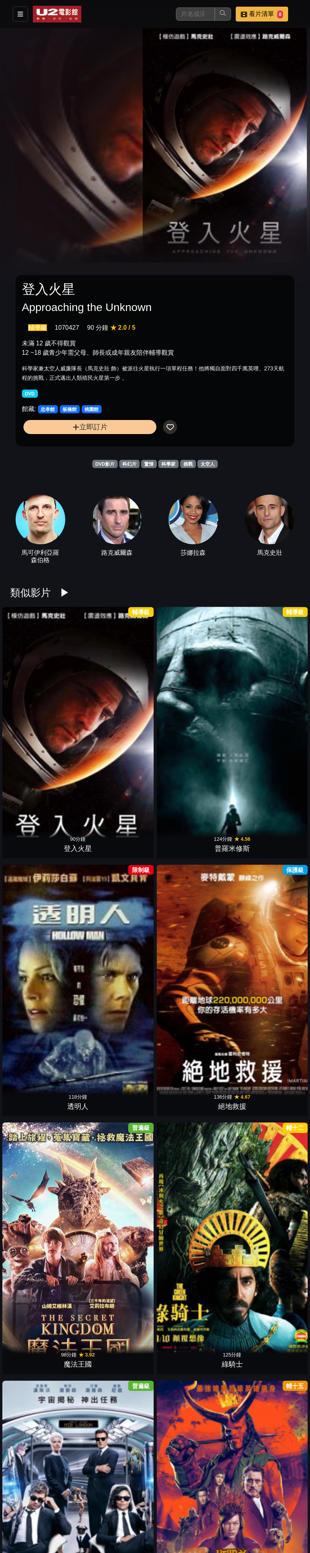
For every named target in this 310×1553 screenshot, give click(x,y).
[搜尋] (195, 14)
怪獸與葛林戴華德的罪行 (129, 753)
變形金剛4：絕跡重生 (80, 1289)
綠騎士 (280, 674)
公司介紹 (138, 1527)
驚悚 (149, 464)
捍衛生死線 (280, 1031)
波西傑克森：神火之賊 (180, 842)
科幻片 (129, 464)
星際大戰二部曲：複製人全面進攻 (79, 1021)
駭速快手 (280, 852)
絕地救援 (180, 674)
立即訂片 (90, 427)
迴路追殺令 (230, 1031)
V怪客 (230, 942)
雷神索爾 (180, 1389)
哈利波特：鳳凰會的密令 (79, 932)
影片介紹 (100, 1512)
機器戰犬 (80, 1121)
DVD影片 (105, 464)
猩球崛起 (130, 1389)
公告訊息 (215, 1512)
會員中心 (177, 1527)
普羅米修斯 (79, 674)
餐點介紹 (138, 1512)
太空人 (208, 464)
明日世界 (230, 1210)
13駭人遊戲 (30, 942)
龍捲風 (129, 1031)
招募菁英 (100, 1527)
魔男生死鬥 (180, 942)
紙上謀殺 (280, 1121)
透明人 (129, 674)
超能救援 (30, 1121)
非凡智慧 (180, 1121)
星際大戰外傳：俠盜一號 (180, 753)
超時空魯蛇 (230, 1121)
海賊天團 (280, 763)
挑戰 (188, 464)
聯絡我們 (253, 1512)
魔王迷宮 (30, 1031)
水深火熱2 (130, 1121)
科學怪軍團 (29, 1300)
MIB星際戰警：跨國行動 (29, 753)
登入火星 (30, 674)
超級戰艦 (230, 1300)
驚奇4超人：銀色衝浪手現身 (129, 932)
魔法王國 (230, 674)
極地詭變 (280, 1300)
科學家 (168, 464)
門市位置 (177, 1512)
